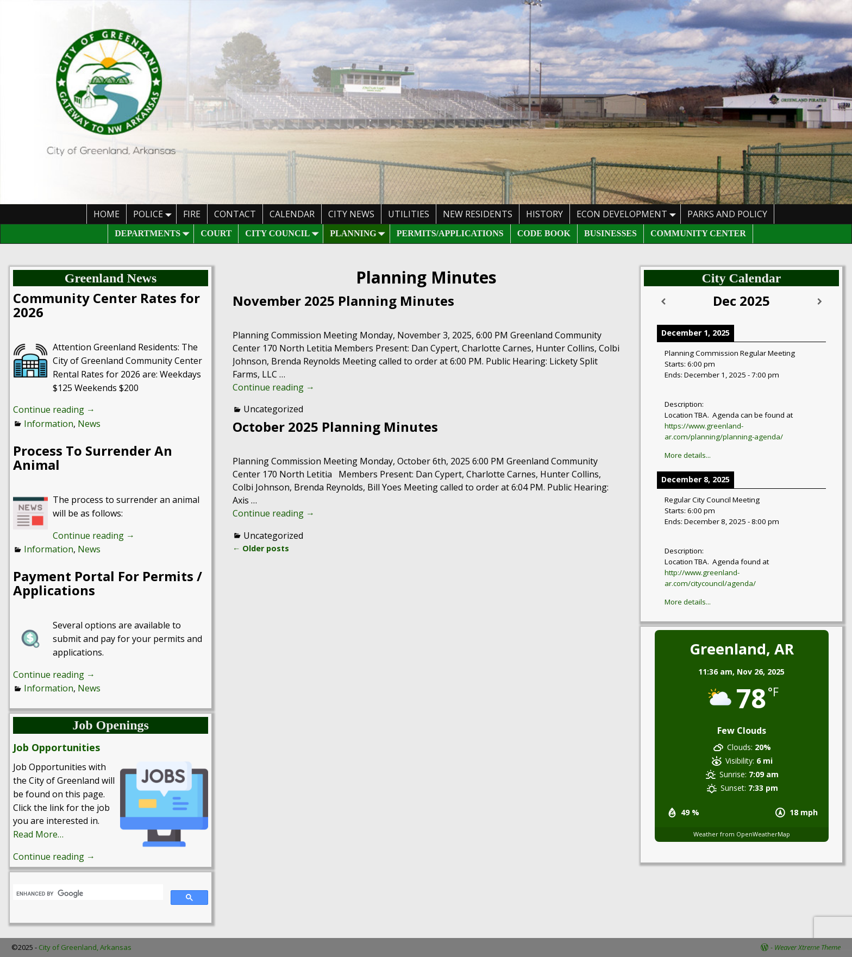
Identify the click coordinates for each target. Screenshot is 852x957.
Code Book (544, 233)
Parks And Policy (727, 214)
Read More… (38, 834)
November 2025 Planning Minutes (343, 301)
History (544, 214)
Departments (154, 233)
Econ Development (628, 213)
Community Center (698, 233)
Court (216, 233)
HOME (106, 214)
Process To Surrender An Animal (92, 458)
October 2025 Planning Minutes (335, 427)
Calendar (292, 214)
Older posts (261, 548)
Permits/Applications (450, 233)
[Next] (819, 302)
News (89, 424)
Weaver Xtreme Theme (807, 947)
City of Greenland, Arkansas (85, 947)
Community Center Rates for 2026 (106, 305)
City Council (284, 233)
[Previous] (663, 302)
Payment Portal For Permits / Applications (107, 583)
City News (351, 214)
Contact (235, 214)
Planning (359, 233)
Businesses (610, 233)
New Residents (477, 214)
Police (154, 213)
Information (48, 424)
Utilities (408, 214)
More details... (688, 455)
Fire (192, 214)
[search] (87, 893)
